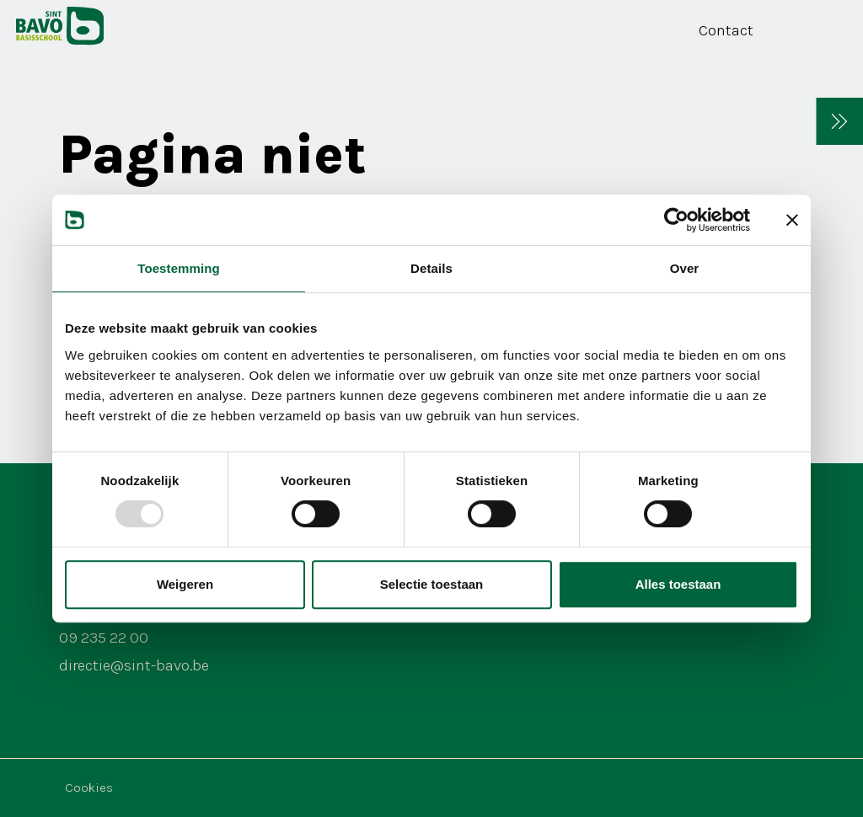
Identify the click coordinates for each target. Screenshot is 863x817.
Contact (726, 30)
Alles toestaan (678, 584)
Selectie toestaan (432, 584)
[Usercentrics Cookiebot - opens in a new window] (676, 219)
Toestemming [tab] (178, 268)
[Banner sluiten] (792, 220)
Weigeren (185, 584)
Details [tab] (431, 268)
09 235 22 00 (103, 637)
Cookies (89, 787)
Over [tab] (685, 268)
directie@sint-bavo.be (134, 665)
